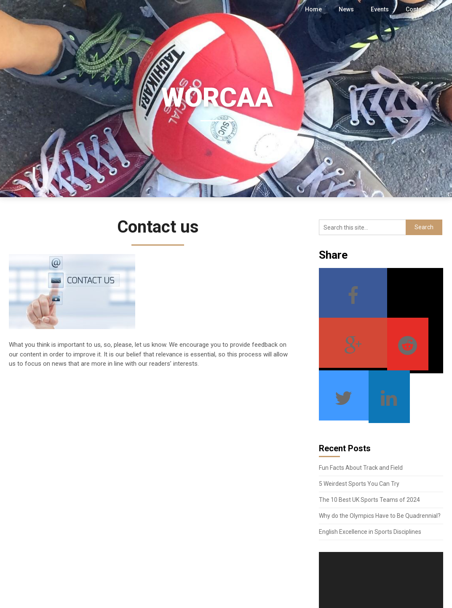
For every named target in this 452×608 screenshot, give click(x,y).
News (347, 9)
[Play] (330, 563)
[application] (381, 537)
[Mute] (419, 563)
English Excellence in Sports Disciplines (370, 482)
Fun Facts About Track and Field (361, 418)
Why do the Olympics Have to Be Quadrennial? (380, 466)
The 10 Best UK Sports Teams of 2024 (369, 450)
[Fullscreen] (432, 563)
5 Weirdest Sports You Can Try (359, 434)
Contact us (420, 9)
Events (380, 9)
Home (315, 9)
